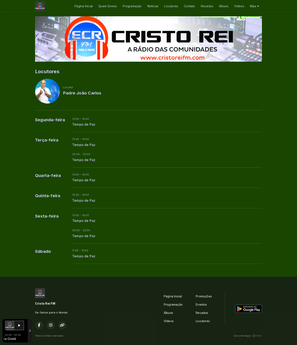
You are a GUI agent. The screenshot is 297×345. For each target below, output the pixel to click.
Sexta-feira (47, 216)
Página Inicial (83, 6)
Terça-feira (46, 140)
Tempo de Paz (83, 124)
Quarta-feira (48, 175)
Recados (207, 6)
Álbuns (223, 6)
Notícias (153, 6)
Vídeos (239, 6)
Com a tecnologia (247, 335)
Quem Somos (107, 6)
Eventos (201, 304)
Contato (189, 6)
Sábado (43, 251)
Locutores (171, 6)
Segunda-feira (50, 119)
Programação (132, 6)
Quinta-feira (47, 195)
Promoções (204, 296)
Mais (254, 6)
